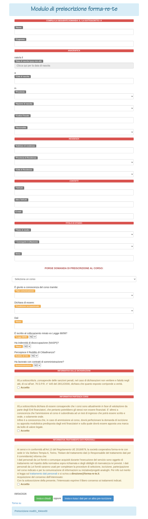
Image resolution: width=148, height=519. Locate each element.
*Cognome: (20, 39)
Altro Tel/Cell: (21, 200)
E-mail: (19, 212)
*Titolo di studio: (23, 230)
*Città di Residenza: (24, 170)
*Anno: (18, 322)
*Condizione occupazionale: (28, 306)
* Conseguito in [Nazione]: (27, 242)
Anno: (18, 254)
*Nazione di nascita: (24, 104)
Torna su (16, 503)
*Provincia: (20, 92)
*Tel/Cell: (19, 188)
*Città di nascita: (23, 76)
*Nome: (19, 27)
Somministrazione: (24, 365)
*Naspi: (19, 346)
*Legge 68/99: (21, 337)
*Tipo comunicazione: (25, 291)
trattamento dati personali (43, 473)
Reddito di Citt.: (22, 356)
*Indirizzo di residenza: (25, 146)
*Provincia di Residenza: (26, 158)
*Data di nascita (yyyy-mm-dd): (29, 61)
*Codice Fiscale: (23, 116)
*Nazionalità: (21, 128)
